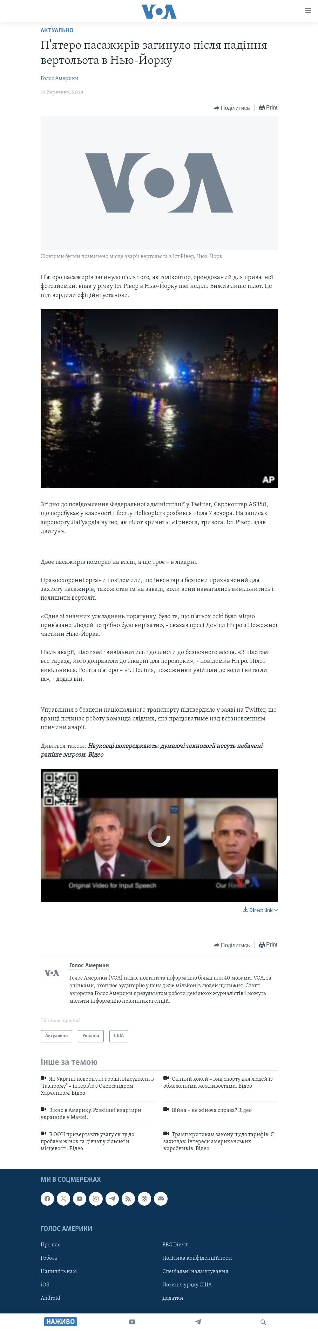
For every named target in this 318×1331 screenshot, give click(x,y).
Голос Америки (60, 78)
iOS (45, 1285)
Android (50, 1298)
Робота (49, 1258)
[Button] (232, 108)
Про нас (50, 1245)
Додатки (172, 1298)
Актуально (57, 30)
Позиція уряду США (187, 1285)
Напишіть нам (59, 1271)
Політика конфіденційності (197, 1258)
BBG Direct (175, 1245)
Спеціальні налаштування (195, 1271)
